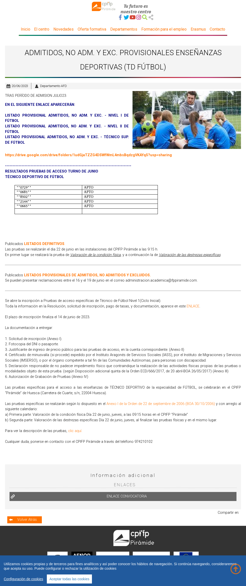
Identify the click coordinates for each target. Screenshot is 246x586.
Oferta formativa (92, 29)
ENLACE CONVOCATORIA (127, 496)
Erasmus (198, 29)
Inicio (25, 29)
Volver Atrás (27, 520)
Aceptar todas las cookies (69, 579)
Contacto (217, 29)
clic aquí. (75, 431)
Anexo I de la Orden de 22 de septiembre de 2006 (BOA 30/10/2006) (160, 404)
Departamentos (123, 29)
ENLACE (193, 306)
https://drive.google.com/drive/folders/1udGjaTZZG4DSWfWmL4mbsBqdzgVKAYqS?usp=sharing (88, 155)
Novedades (63, 29)
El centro (41, 29)
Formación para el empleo (164, 29)
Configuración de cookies (23, 579)
